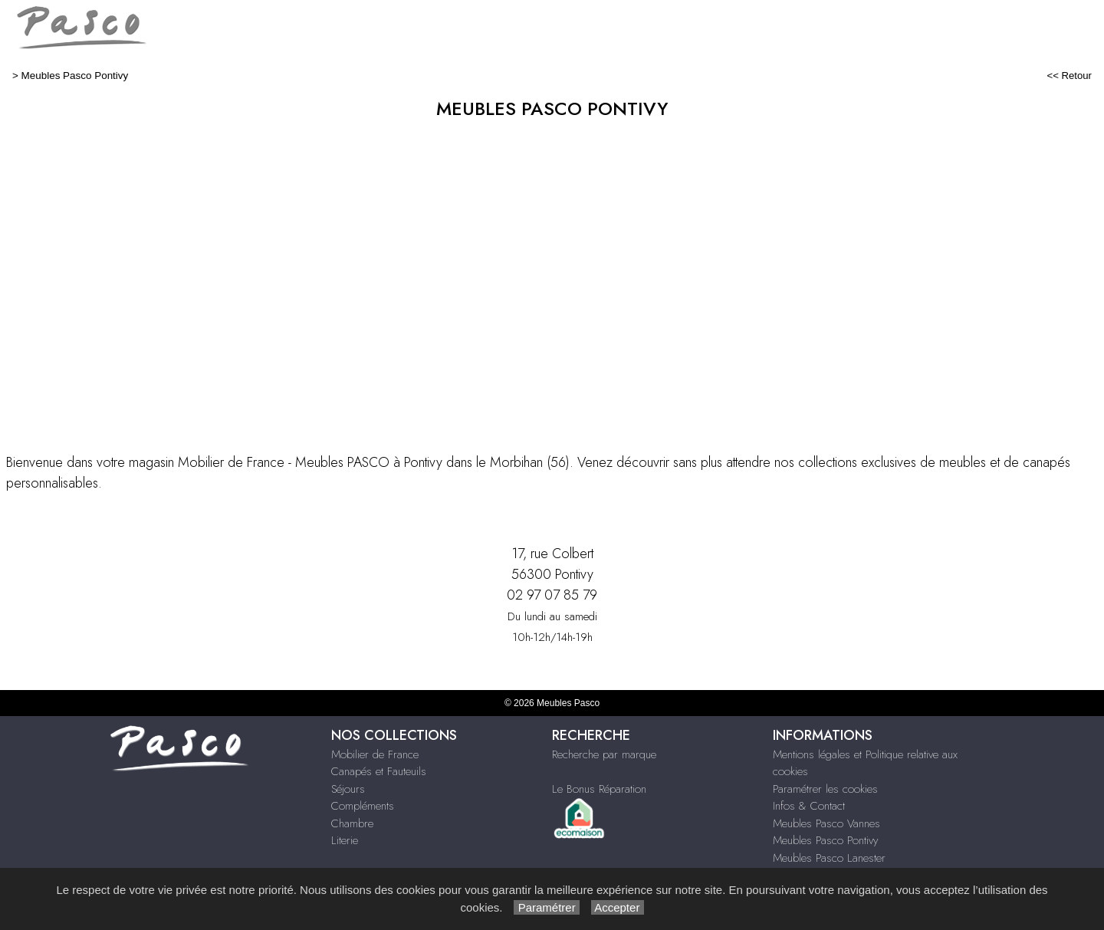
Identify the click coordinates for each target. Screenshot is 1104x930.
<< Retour (1069, 75)
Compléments (362, 805)
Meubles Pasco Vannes (826, 823)
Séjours (348, 788)
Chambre (352, 823)
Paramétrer (546, 907)
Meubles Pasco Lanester (829, 857)
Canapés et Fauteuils (378, 771)
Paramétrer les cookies (825, 788)
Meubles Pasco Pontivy (75, 75)
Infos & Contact (809, 805)
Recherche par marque (604, 754)
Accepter (617, 907)
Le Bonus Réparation (599, 788)
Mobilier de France (375, 754)
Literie (344, 840)
